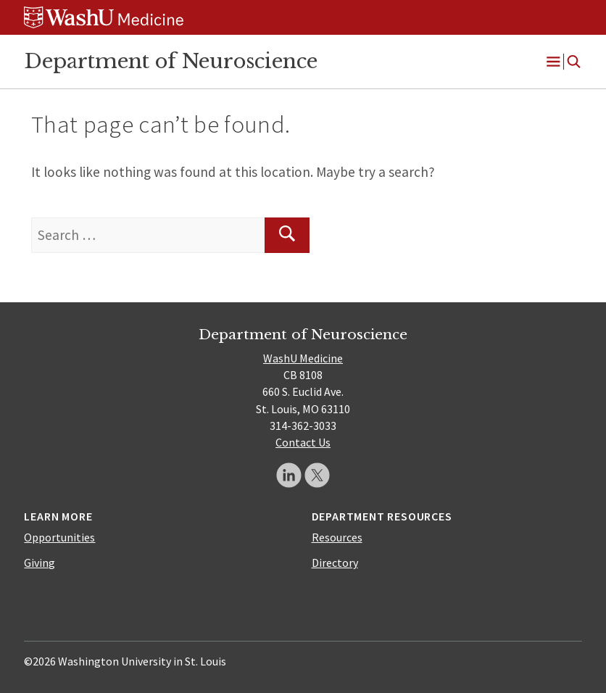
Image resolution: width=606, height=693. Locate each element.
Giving (39, 562)
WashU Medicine (303, 358)
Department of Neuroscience (170, 61)
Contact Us (303, 442)
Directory (335, 562)
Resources (337, 537)
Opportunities (59, 537)
